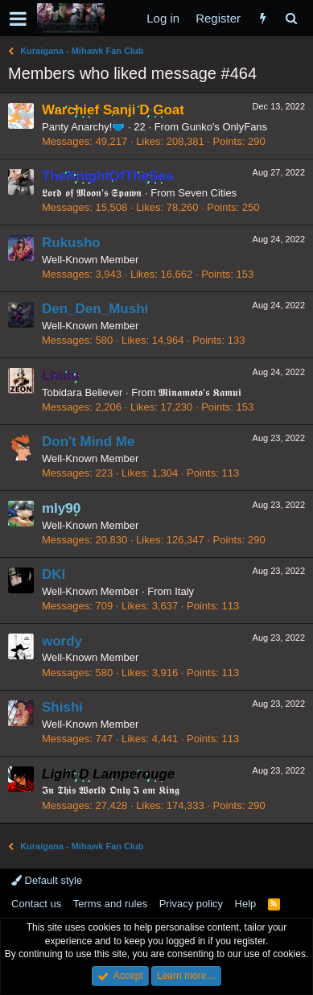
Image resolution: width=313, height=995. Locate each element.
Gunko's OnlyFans (225, 127)
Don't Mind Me (88, 441)
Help (246, 904)
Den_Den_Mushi (95, 308)
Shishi (62, 707)
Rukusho (71, 242)
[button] (18, 18)
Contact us (36, 904)
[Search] (291, 18)
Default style (46, 880)
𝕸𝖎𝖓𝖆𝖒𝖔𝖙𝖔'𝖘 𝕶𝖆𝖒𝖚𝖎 (200, 392)
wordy (62, 641)
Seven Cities (207, 193)
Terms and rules (110, 904)
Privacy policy (191, 904)
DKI (53, 574)
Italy (184, 591)
